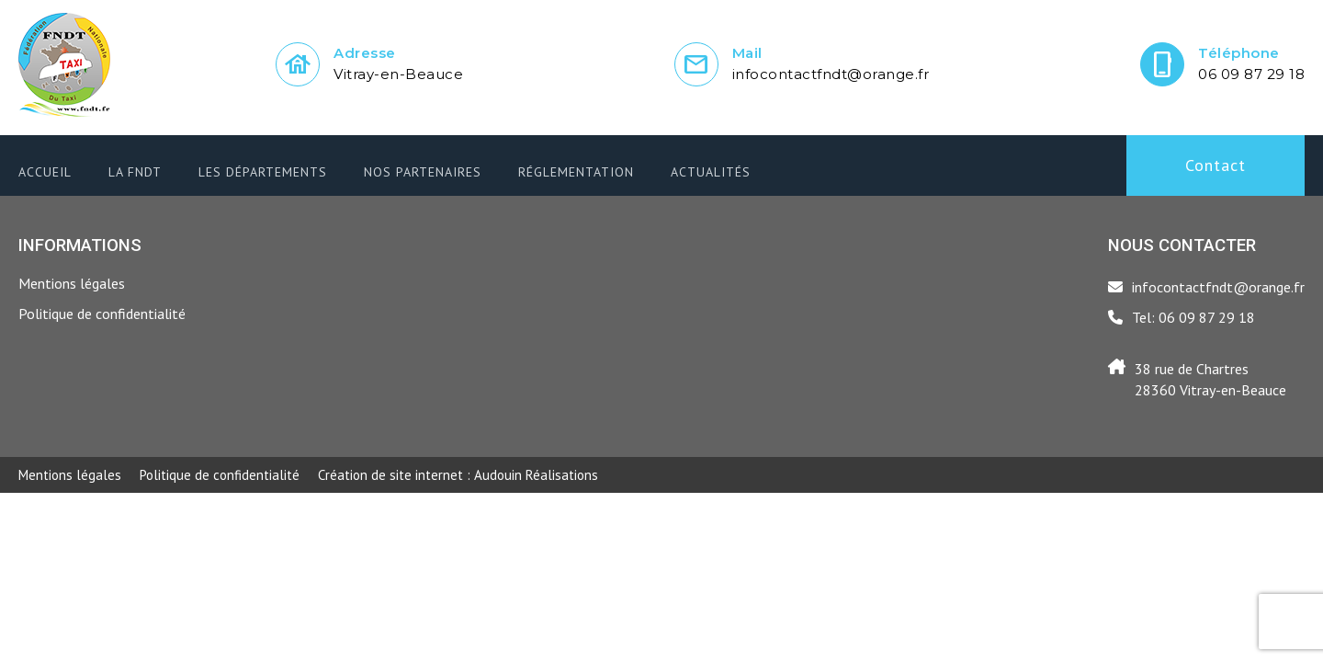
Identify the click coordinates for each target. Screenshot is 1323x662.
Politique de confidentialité (102, 313)
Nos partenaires (422, 172)
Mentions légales (71, 283)
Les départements (262, 172)
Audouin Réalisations (458, 475)
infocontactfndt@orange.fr (831, 74)
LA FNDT (135, 172)
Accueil (45, 172)
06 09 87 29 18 (1251, 74)
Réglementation (576, 172)
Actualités (711, 172)
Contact (1215, 165)
